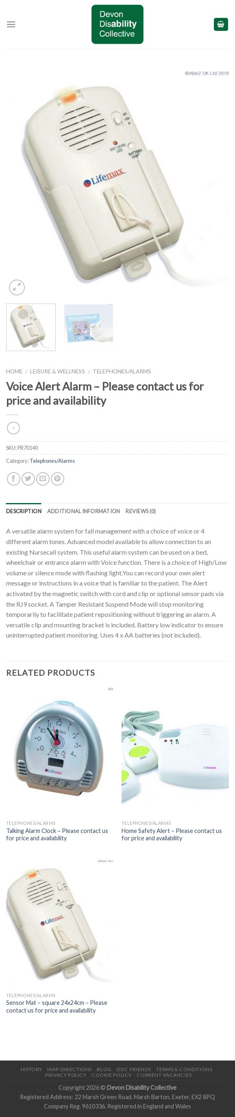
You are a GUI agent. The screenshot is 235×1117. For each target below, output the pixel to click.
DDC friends (134, 1069)
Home (14, 371)
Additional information (83, 511)
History (31, 1069)
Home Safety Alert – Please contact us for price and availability (172, 834)
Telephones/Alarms (122, 371)
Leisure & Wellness (57, 371)
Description (23, 511)
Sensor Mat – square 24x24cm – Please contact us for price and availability (56, 1006)
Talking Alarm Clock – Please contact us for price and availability (57, 834)
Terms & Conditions (184, 1069)
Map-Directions (69, 1069)
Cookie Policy (111, 1075)
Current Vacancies (164, 1075)
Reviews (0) (141, 511)
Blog (104, 1069)
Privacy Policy (66, 1075)
